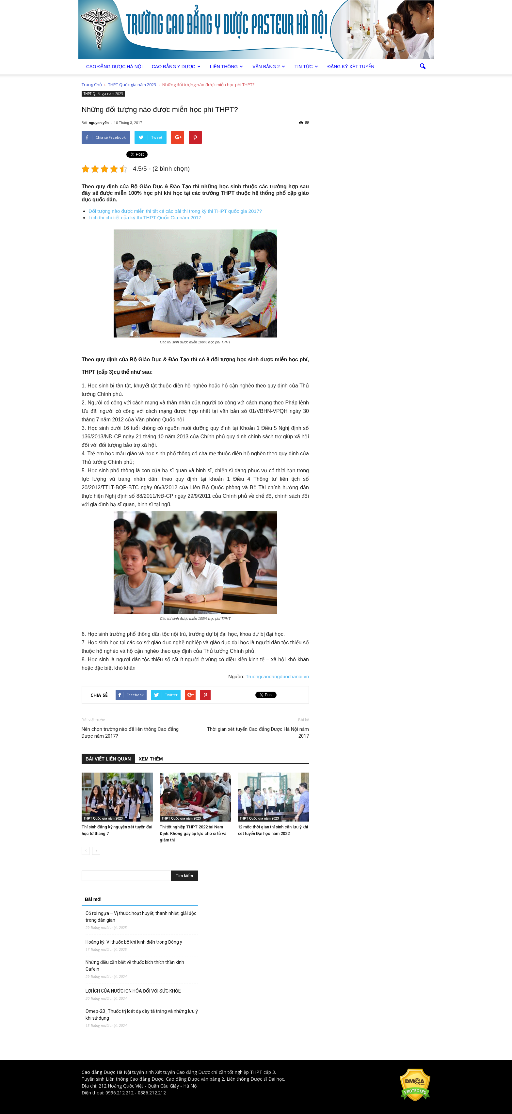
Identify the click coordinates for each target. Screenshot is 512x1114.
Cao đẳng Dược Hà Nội (106, 1072)
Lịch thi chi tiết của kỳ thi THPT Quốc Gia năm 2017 (144, 217)
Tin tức (306, 66)
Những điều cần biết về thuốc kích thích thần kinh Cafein (135, 966)
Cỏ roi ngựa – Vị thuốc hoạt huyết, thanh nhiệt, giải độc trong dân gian (141, 917)
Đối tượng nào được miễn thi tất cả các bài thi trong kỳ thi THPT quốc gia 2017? (175, 211)
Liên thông (226, 66)
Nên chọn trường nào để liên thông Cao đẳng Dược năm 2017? (130, 732)
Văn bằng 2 (268, 66)
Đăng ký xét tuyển (351, 66)
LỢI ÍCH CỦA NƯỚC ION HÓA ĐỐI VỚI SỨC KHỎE (133, 991)
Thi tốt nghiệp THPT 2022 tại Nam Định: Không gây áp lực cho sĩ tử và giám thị (193, 833)
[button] (422, 66)
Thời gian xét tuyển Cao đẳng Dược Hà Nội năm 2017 (258, 732)
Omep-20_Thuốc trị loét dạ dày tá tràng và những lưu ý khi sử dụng (142, 1015)
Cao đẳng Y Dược (176, 66)
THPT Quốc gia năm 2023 (103, 93)
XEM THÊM (151, 758)
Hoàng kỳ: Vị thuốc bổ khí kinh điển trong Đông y (134, 942)
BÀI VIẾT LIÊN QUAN (108, 758)
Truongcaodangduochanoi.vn (277, 676)
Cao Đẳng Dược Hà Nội (114, 66)
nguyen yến (99, 123)
